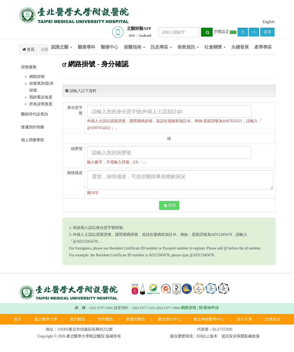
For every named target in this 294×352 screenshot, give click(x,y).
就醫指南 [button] (134, 47)
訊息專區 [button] (161, 47)
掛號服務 (28, 67)
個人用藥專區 (32, 140)
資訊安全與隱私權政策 (240, 336)
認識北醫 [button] (61, 47)
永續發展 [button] (240, 47)
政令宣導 (244, 319)
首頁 (17, 319)
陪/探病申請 (209, 308)
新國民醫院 (135, 319)
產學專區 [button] (263, 47)
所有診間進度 (40, 104)
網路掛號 (37, 77)
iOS (132, 35)
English (269, 22)
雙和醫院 (105, 319)
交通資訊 (272, 319)
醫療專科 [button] (86, 47)
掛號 (170, 205)
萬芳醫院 (77, 319)
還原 (267, 32)
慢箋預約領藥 (32, 127)
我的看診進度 (40, 97)
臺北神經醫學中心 (208, 319)
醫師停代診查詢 (34, 114)
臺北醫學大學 (45, 319)
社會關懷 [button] (215, 47)
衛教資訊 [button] (188, 47)
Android (144, 35)
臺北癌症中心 (169, 319)
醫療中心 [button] (109, 47)
